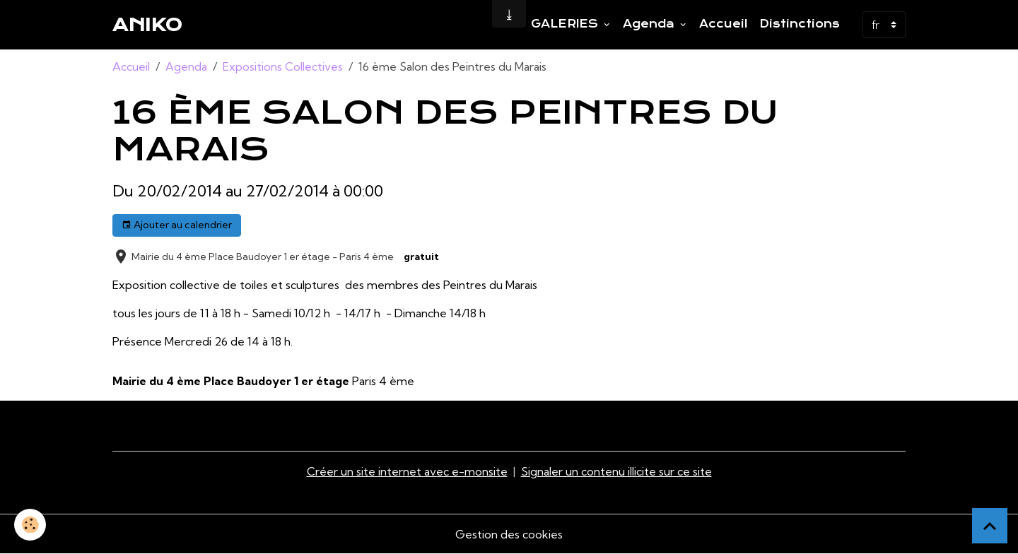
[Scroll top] (989, 525)
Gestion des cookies (509, 534)
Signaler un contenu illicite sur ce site (616, 471)
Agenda (650, 24)
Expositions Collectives (283, 66)
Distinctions (799, 24)
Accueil (723, 24)
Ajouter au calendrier (177, 225)
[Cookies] (30, 525)
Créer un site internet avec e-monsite (407, 471)
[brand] (147, 24)
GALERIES (566, 24)
